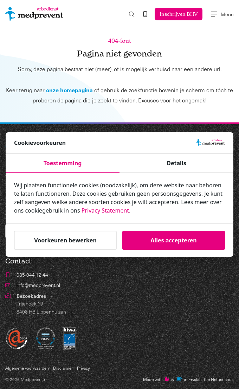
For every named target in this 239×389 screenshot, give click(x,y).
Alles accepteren (173, 240)
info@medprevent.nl (38, 285)
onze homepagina (69, 90)
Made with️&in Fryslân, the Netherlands (188, 379)
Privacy (83, 368)
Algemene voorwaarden (27, 368)
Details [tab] (176, 163)
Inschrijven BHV (179, 14)
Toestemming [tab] (63, 163)
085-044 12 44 (32, 274)
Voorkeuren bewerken (65, 240)
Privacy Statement (105, 211)
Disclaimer (63, 368)
